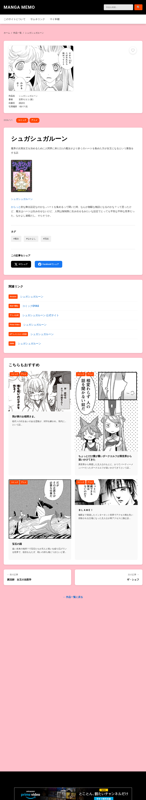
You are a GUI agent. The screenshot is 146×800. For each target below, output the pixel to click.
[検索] (116, 7)
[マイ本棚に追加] (132, 50)
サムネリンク (37, 19)
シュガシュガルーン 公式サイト (40, 315)
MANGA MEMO (19, 7)
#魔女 (16, 238)
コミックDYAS (30, 306)
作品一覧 (17, 33)
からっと (16, 207)
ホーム (7, 33)
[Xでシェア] (21, 264)
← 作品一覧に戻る (73, 598)
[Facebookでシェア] (50, 264)
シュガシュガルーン (22, 180)
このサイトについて (15, 19)
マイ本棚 (54, 19)
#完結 (46, 238)
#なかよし (31, 238)
